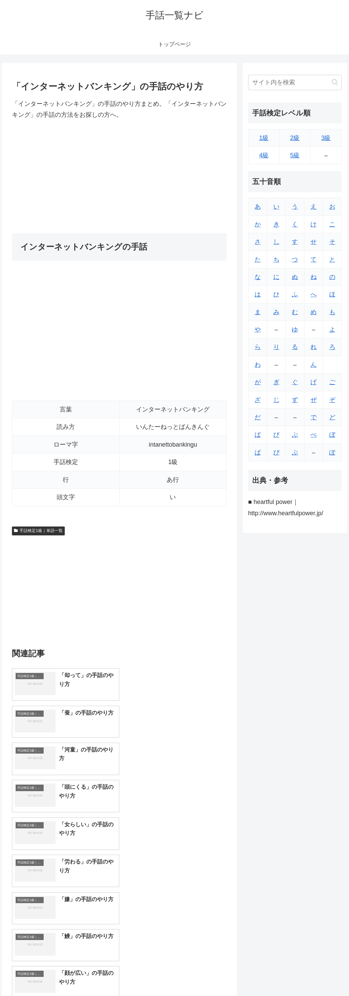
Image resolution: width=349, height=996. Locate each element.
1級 (264, 138)
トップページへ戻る (266, 974)
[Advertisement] (119, 177)
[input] (295, 82)
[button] (335, 82)
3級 (326, 138)
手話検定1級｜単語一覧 (38, 530)
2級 (295, 138)
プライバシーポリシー (319, 974)
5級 (295, 155)
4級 (264, 155)
